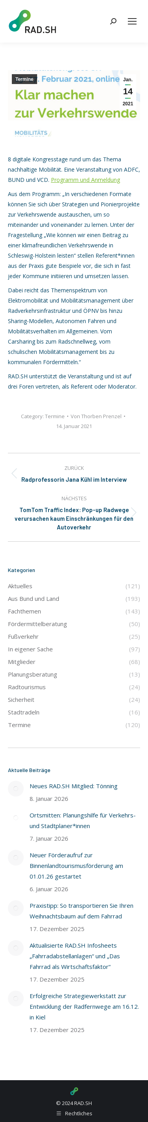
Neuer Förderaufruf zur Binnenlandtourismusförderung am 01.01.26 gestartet (76, 865)
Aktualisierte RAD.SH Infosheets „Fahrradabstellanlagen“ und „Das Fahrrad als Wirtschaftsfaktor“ (75, 956)
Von (96, 416)
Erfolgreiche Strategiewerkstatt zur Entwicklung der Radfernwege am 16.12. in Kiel (84, 1006)
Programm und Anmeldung (85, 179)
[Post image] (16, 789)
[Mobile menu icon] (132, 21)
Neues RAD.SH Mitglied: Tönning (74, 786)
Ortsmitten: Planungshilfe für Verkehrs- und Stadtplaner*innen (83, 820)
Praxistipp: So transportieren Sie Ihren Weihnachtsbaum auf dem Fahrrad (81, 910)
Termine (24, 79)
